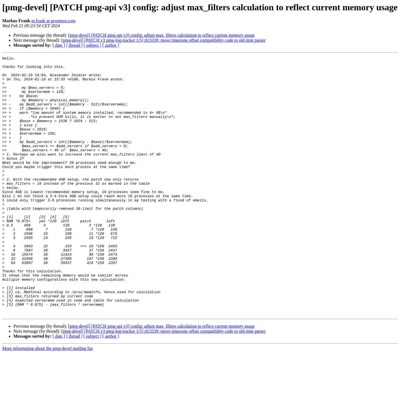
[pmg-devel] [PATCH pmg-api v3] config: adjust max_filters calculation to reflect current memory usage (161, 35)
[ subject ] (92, 45)
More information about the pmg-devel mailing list (47, 400)
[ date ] (58, 45)
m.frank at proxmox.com (53, 20)
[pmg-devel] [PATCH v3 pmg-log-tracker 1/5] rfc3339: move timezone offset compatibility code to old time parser (163, 40)
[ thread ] (74, 45)
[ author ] (110, 45)
